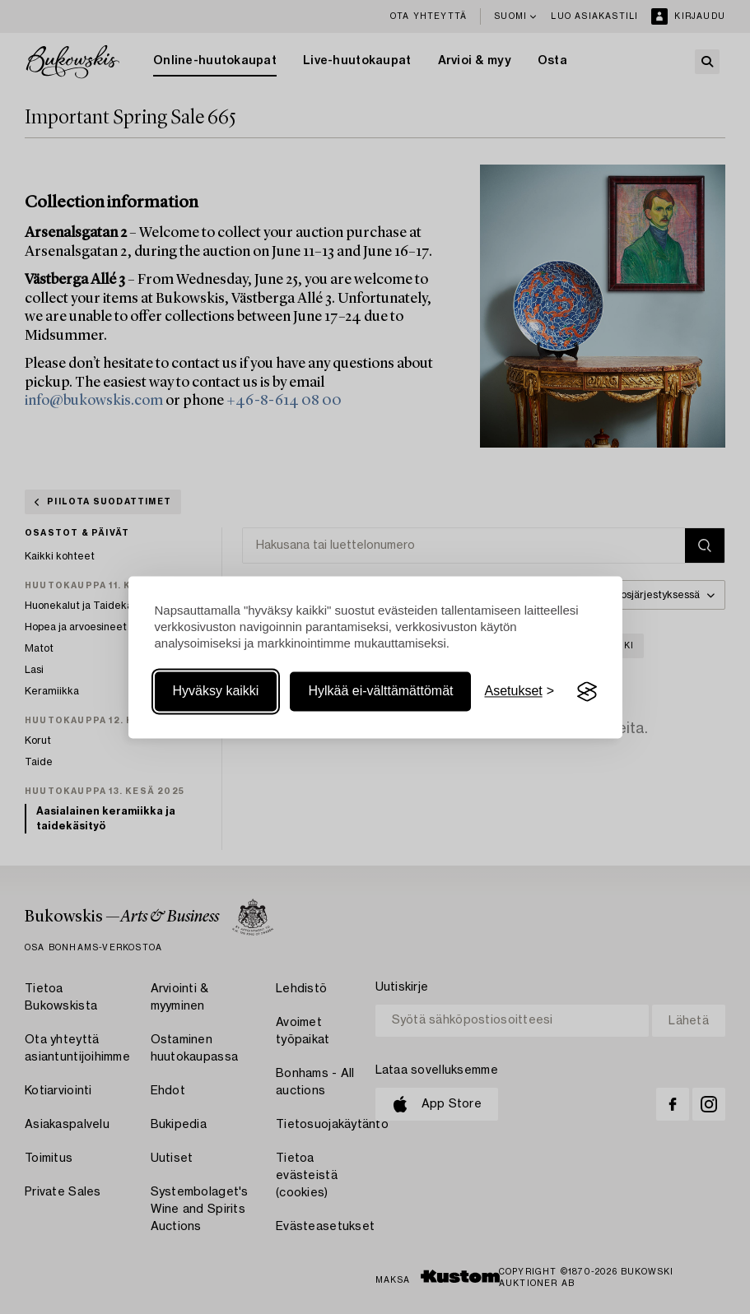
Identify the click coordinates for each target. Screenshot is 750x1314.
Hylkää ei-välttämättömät (380, 692)
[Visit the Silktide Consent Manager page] (587, 692)
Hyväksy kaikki (216, 692)
